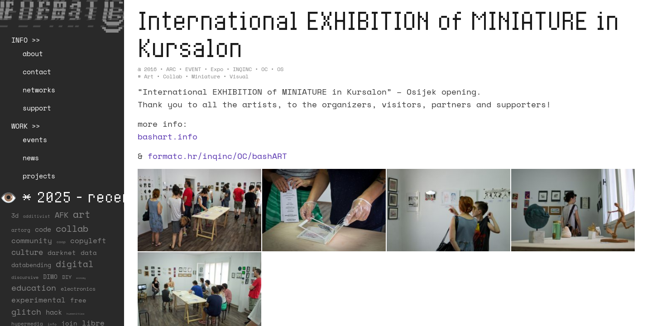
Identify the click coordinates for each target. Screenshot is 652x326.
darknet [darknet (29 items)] (62, 252)
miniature (206, 76)
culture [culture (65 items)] (27, 252)
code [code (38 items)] (43, 229)
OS (280, 69)
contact (37, 72)
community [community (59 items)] (31, 240)
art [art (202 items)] (82, 214)
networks (39, 90)
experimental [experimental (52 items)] (38, 299)
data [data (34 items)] (89, 252)
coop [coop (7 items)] (61, 241)
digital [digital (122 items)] (75, 263)
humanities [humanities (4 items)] (76, 314)
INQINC (242, 69)
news (31, 158)
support (37, 108)
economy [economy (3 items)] (81, 278)
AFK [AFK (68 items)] (61, 215)
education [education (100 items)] (33, 287)
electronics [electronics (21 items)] (78, 288)
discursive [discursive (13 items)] (24, 277)
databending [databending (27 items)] (31, 264)
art (148, 76)
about (33, 53)
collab (172, 76)
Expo (217, 69)
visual (239, 76)
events (35, 139)
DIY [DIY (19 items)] (67, 277)
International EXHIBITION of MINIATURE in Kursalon (378, 34)
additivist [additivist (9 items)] (36, 216)
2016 (150, 69)
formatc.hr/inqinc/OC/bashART (217, 156)
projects (39, 176)
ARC (171, 69)
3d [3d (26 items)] (15, 215)
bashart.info (167, 136)
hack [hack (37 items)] (54, 312)
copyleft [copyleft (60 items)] (88, 240)
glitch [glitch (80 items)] (26, 311)
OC (264, 69)
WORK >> (25, 126)
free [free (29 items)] (78, 300)
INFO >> (25, 40)
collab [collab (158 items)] (72, 228)
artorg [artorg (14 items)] (20, 230)
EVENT (193, 69)
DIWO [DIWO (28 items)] (50, 276)
